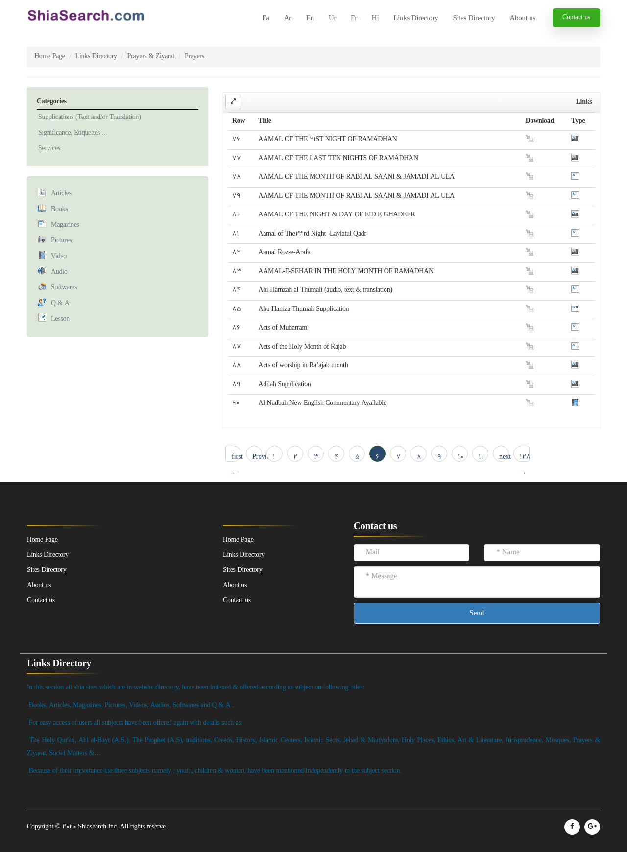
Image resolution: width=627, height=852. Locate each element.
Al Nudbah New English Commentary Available (322, 403)
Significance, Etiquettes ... (72, 133)
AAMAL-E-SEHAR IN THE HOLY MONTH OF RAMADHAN (345, 271)
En (310, 18)
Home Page (49, 56)
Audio (59, 272)
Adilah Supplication (284, 384)
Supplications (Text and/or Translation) (89, 117)
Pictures (61, 240)
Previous (257, 457)
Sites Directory (474, 18)
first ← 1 (236, 457)
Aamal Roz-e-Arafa (284, 252)
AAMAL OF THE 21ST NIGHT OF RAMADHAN (327, 139)
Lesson (60, 319)
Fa (265, 18)
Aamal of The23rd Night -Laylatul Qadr (312, 233)
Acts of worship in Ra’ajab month (303, 365)
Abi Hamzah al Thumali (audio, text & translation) (325, 290)
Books (59, 209)
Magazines (65, 225)
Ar (287, 18)
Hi (375, 18)
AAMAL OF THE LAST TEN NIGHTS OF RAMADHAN (338, 158)
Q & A (60, 303)
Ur (332, 18)
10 (461, 457)
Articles (61, 193)
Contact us (576, 17)
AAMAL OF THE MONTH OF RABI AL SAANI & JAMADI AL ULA (356, 177)
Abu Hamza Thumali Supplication (303, 309)
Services (49, 148)
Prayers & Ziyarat (150, 56)
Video (59, 256)
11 (481, 457)
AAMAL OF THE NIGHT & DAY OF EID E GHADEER (336, 214)
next (504, 457)
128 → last (525, 457)
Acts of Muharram (282, 327)
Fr (354, 18)
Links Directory (415, 18)
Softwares (64, 287)
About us (522, 18)
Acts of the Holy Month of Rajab (302, 347)
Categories (52, 101)
